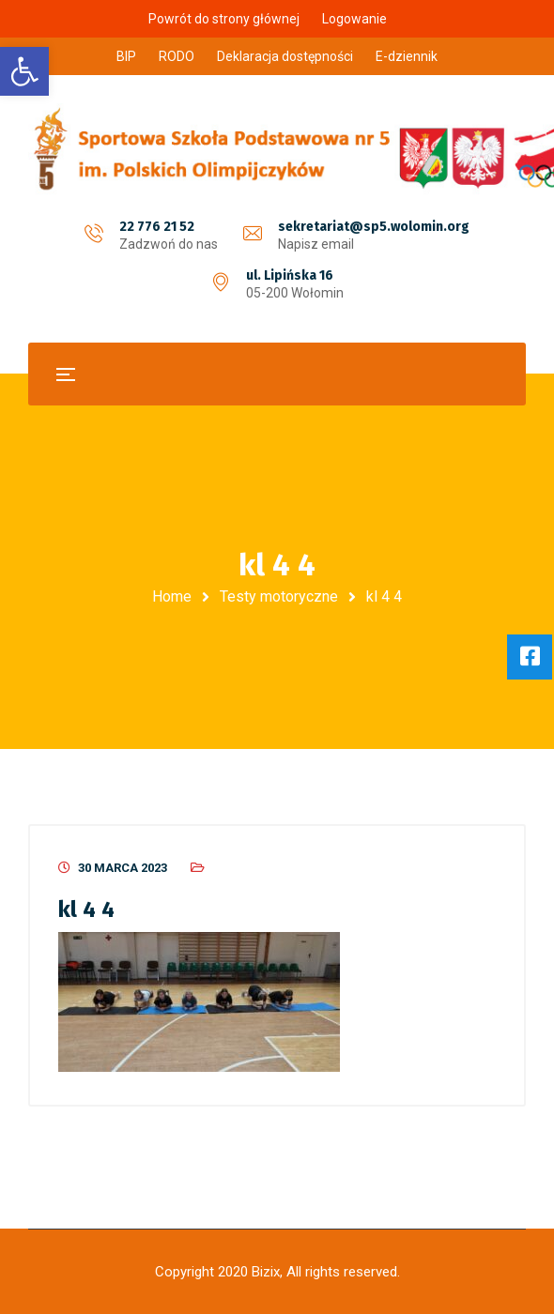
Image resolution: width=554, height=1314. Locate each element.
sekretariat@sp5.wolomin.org (373, 227)
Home (172, 596)
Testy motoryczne (279, 596)
